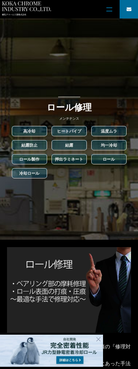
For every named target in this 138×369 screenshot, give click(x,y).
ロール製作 (29, 159)
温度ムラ (109, 131)
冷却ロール (29, 173)
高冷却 (29, 131)
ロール (109, 159)
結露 (69, 145)
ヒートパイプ (69, 131)
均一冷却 (109, 145)
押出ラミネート (69, 159)
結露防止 (29, 145)
